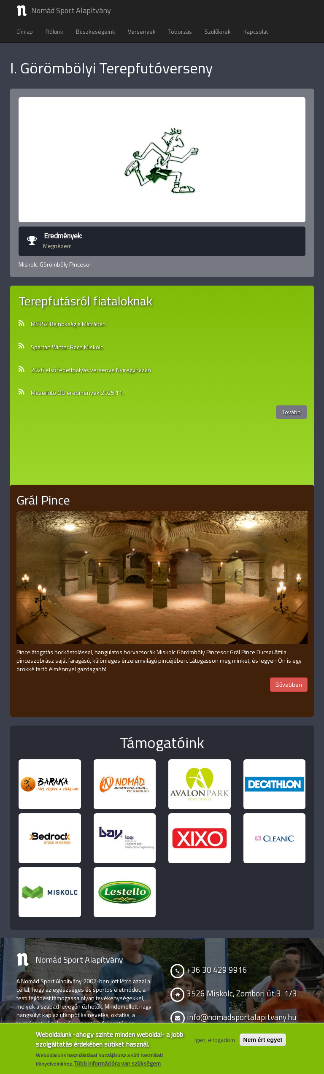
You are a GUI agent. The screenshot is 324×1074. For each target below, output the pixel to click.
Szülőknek (218, 31)
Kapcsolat (255, 31)
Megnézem (57, 245)
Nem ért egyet (263, 1039)
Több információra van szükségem (117, 1063)
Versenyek (142, 31)
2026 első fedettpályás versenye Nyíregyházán (91, 370)
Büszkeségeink (95, 31)
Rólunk (54, 31)
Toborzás (180, 31)
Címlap (24, 31)
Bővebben (288, 684)
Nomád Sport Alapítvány (71, 10)
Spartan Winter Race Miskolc (67, 347)
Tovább (291, 411)
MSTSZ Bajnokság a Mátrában (68, 324)
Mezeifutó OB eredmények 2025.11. (77, 393)
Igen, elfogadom (214, 1040)
